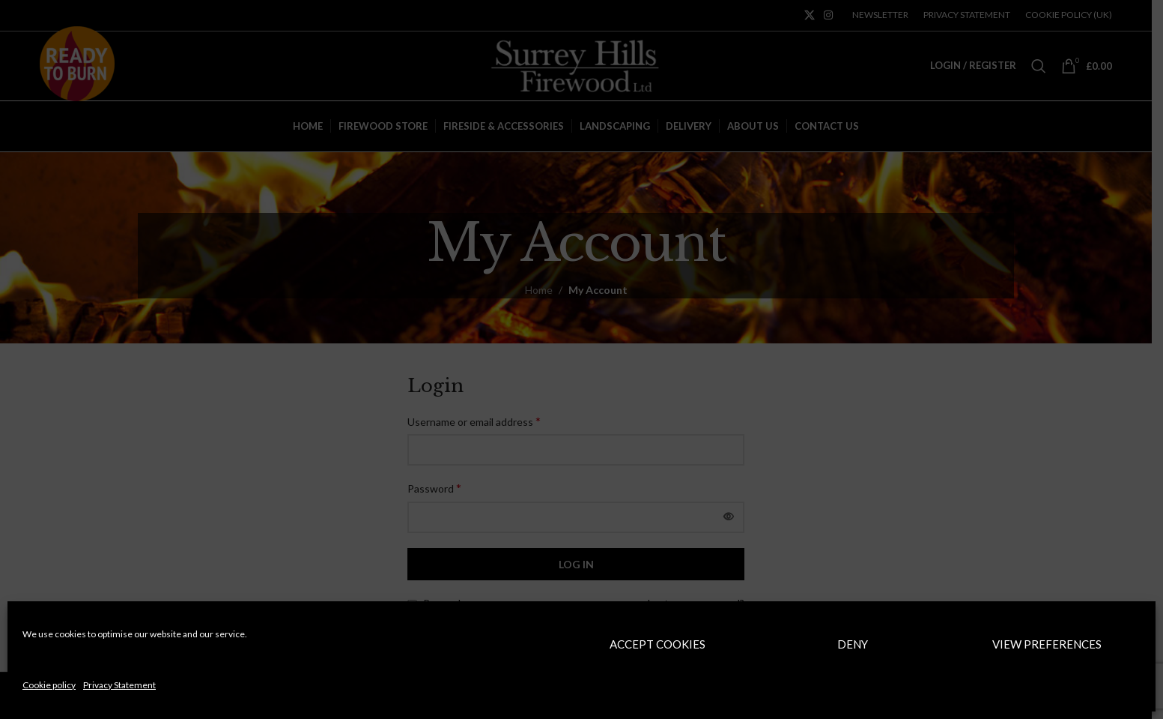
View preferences (1047, 644)
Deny (852, 644)
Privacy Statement (119, 685)
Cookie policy (49, 685)
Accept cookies (657, 644)
